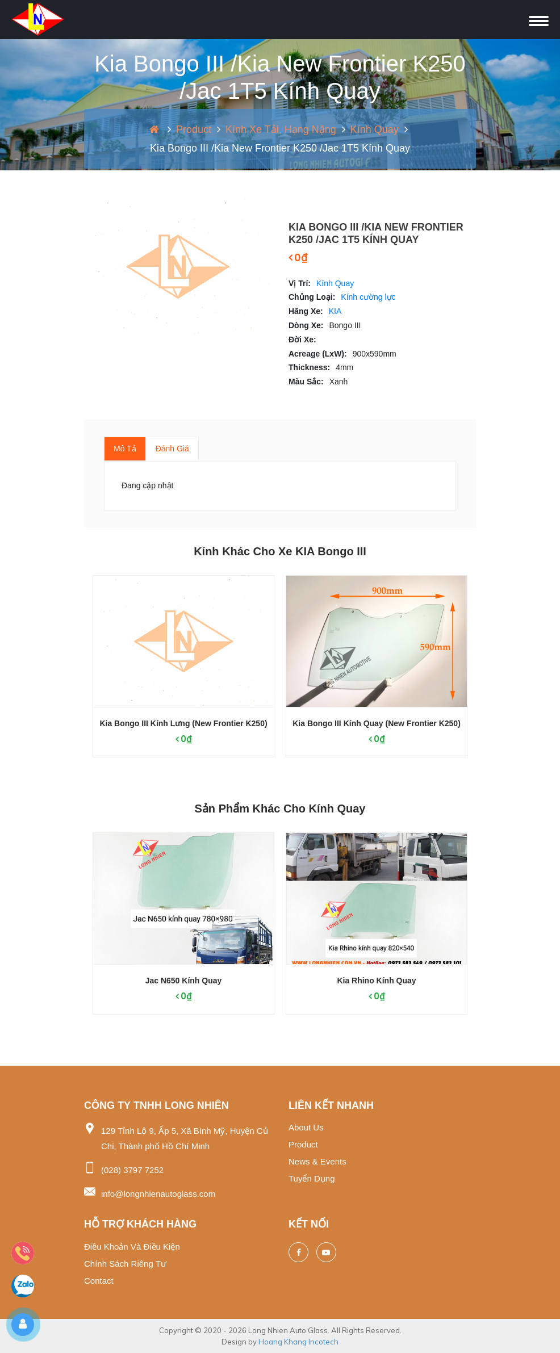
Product (193, 129)
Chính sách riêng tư (125, 1263)
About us (306, 1127)
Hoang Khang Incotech (298, 1341)
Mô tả (125, 448)
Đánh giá (172, 448)
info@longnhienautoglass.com (158, 1194)
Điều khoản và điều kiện (132, 1246)
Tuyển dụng (312, 1178)
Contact (99, 1280)
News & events (317, 1161)
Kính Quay (374, 129)
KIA (335, 311)
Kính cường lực (368, 296)
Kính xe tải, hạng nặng (280, 129)
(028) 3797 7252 (132, 1170)
